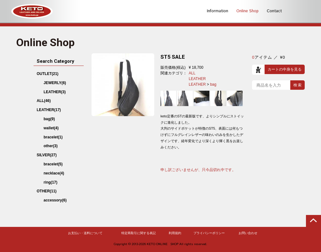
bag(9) (49, 119)
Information (217, 11)
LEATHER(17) (49, 110)
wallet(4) (51, 128)
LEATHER (197, 79)
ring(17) (50, 182)
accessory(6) (55, 200)
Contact (274, 11)
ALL (192, 73)
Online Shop (247, 11)
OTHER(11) (46, 191)
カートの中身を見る (285, 69)
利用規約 (175, 233)
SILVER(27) (47, 155)
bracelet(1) (53, 137)
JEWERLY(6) (55, 83)
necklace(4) (54, 173)
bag (213, 84)
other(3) (51, 146)
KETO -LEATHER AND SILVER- (32, 11)
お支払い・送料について (85, 233)
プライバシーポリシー (209, 233)
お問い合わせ (248, 233)
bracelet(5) (53, 164)
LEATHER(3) (55, 92)
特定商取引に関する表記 (138, 233)
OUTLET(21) (47, 74)
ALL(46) (44, 101)
